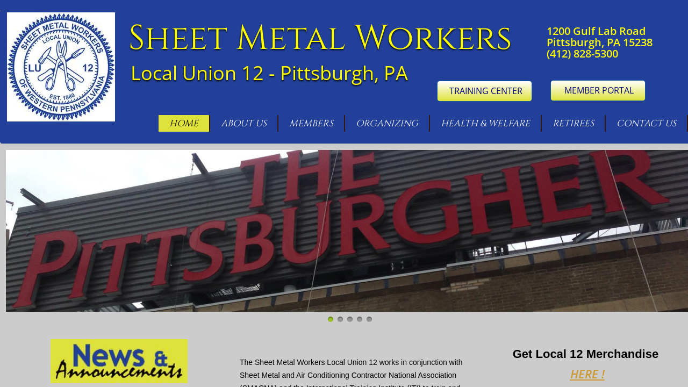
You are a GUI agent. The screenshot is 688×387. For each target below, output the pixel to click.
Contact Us (646, 123)
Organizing (387, 123)
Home (183, 123)
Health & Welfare (485, 123)
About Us (244, 123)
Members (311, 123)
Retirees (573, 123)
